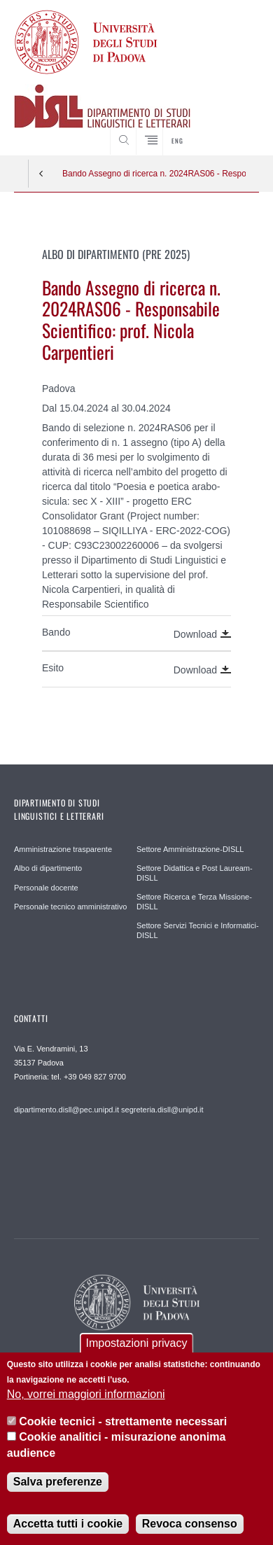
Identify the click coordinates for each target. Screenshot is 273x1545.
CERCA (238, 129)
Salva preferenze (57, 1482)
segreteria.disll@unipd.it (162, 1109)
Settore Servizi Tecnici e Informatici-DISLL (197, 930)
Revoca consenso (189, 1524)
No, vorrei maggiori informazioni (86, 1394)
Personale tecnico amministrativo (70, 906)
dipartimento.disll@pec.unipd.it (66, 1109)
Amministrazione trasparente (63, 849)
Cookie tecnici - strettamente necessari (123, 1421)
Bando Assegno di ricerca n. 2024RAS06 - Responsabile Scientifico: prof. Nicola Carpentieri (154, 174)
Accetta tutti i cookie (67, 1524)
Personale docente (46, 887)
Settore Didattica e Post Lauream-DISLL (194, 873)
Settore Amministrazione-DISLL (190, 849)
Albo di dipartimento (48, 868)
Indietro (41, 173)
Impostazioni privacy (137, 1343)
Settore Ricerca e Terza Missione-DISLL (194, 902)
